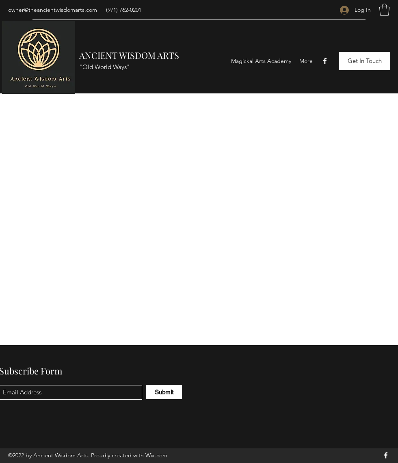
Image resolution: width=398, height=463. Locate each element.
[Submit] (164, 392)
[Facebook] (325, 61)
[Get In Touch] (364, 61)
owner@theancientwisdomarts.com (52, 9)
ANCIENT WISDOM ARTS (129, 55)
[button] (384, 10)
